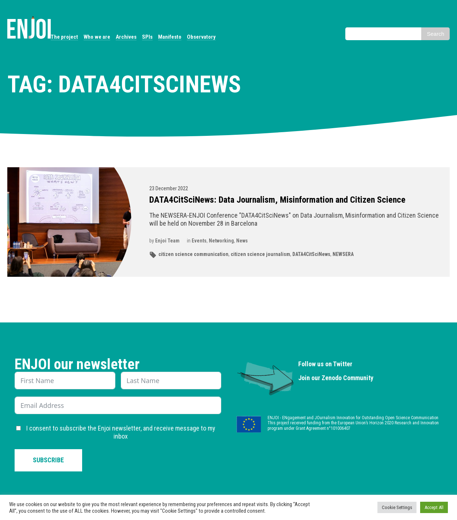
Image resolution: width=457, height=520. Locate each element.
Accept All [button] (434, 507)
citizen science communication (193, 254)
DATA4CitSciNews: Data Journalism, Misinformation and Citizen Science (277, 200)
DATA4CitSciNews (311, 254)
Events (199, 241)
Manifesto (169, 37)
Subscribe (48, 460)
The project (64, 37)
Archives (126, 37)
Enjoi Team (167, 241)
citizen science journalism (260, 254)
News (242, 241)
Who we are (97, 37)
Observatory (201, 37)
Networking (221, 241)
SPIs (147, 37)
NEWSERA (343, 254)
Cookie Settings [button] (397, 507)
